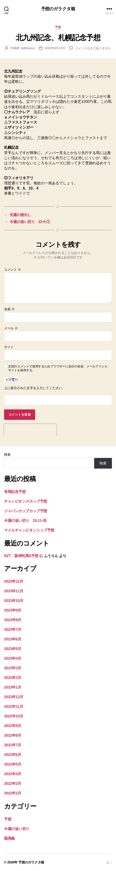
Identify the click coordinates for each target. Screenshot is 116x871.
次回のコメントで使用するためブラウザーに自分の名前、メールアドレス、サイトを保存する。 (59, 368)
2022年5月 (12, 764)
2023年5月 (12, 649)
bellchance (28, 48)
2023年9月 (12, 610)
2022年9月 (12, 726)
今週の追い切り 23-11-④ (25, 521)
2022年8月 (12, 735)
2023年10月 (13, 601)
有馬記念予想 (15, 492)
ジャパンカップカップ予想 (25, 511)
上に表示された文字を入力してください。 (34, 388)
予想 (58, 27)
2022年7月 (12, 745)
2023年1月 (12, 687)
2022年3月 (12, 784)
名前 (9, 309)
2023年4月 (12, 658)
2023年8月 (12, 620)
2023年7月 (12, 629)
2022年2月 (12, 793)
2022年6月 (12, 755)
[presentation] (30, 430)
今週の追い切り (16, 829)
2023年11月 (13, 591)
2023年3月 (12, 668)
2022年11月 (13, 707)
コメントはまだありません (93, 48)
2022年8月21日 (55, 48)
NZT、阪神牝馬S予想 (21, 556)
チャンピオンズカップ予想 (25, 501)
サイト (9, 347)
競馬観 (9, 838)
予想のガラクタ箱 (58, 9)
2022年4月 (12, 774)
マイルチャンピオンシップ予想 (29, 530)
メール (11, 328)
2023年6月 (12, 639)
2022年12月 (13, 697)
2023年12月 (13, 581)
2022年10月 (13, 716)
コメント (12, 269)
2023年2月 (12, 678)
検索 (7, 454)
